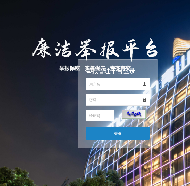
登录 (117, 133)
